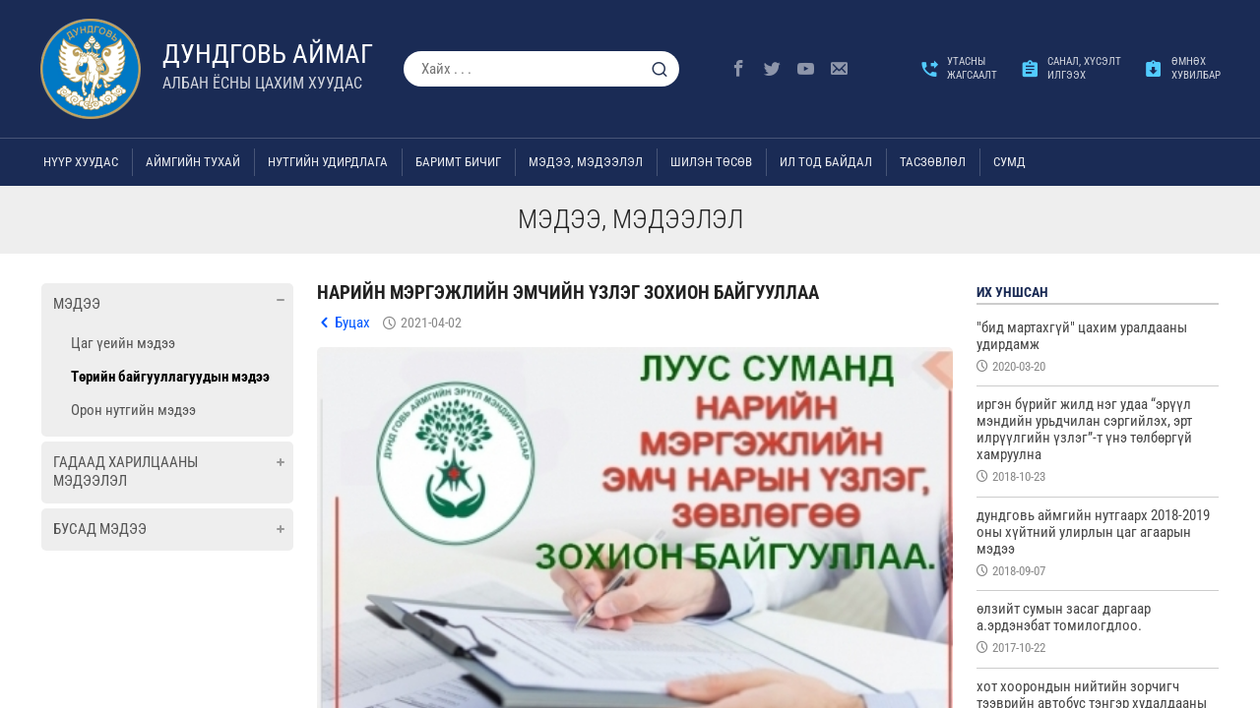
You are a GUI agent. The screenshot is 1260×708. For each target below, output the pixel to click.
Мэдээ (76, 304)
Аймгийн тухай (193, 161)
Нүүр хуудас (80, 161)
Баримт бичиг (458, 161)
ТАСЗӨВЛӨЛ (933, 161)
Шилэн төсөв (711, 161)
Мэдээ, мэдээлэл (586, 161)
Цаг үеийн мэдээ (123, 343)
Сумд (1009, 161)
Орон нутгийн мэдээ (133, 410)
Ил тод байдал (826, 161)
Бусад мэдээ (100, 529)
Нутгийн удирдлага (328, 161)
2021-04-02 (431, 322)
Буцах (352, 322)
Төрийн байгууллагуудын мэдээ (170, 376)
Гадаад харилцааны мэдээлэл (125, 472)
